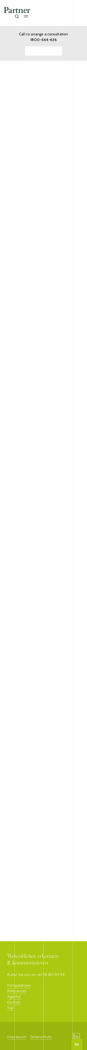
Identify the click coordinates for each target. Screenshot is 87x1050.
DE (77, 1044)
